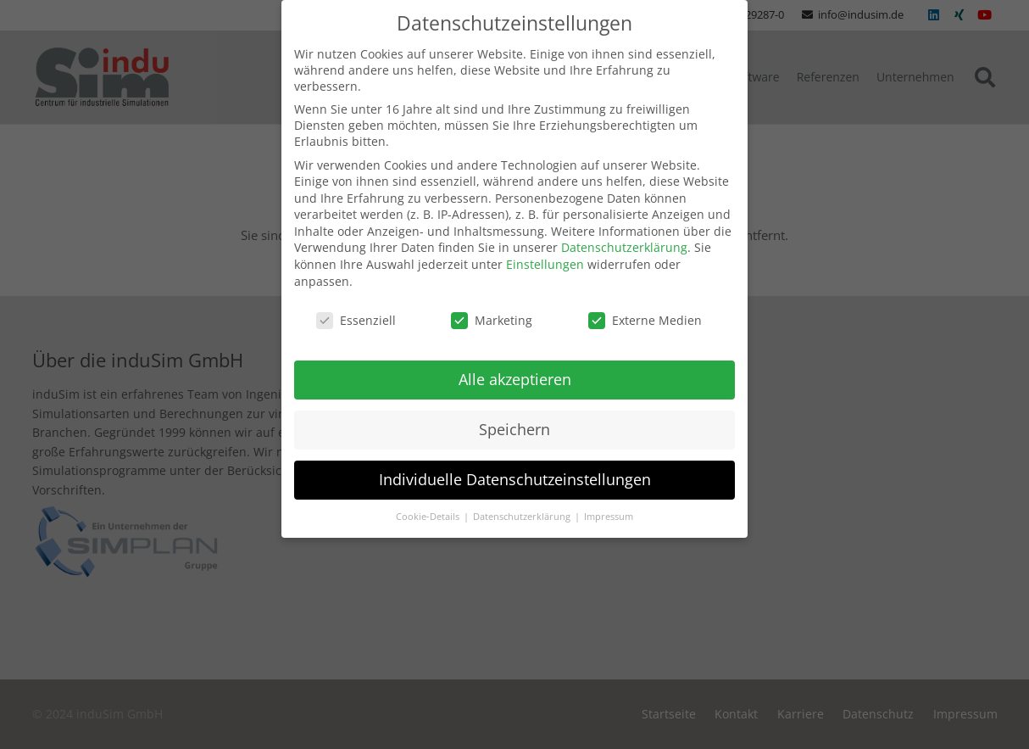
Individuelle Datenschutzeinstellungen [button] (515, 466)
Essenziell (356, 307)
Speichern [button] (514, 416)
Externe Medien (645, 307)
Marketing (491, 307)
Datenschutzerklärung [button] (523, 503)
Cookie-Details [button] (429, 503)
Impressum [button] (608, 503)
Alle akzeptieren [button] (515, 366)
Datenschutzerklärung (624, 234)
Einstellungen (545, 251)
